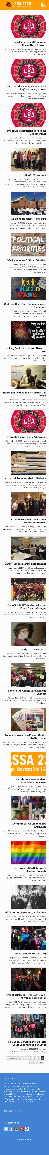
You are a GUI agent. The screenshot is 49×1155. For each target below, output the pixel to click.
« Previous (11, 1058)
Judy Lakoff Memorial (34, 649)
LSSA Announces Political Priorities (26, 260)
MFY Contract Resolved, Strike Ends (25, 912)
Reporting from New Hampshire (28, 218)
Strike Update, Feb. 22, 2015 (30, 953)
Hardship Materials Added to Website (24, 478)
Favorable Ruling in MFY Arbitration (26, 437)
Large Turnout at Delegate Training (25, 563)
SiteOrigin (28, 1139)
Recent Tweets (12, 1111)
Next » (41, 1062)
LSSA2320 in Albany (35, 175)
